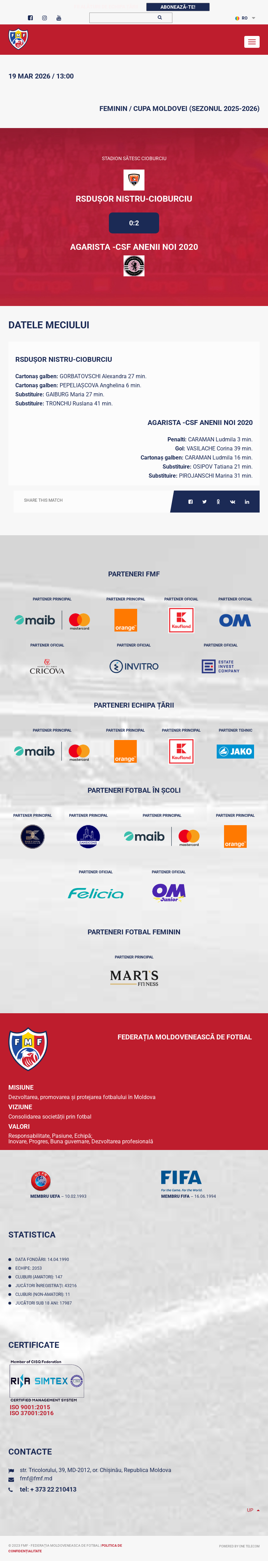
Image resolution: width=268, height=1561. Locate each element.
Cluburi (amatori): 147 (40, 1277)
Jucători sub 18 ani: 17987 (44, 1303)
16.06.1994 (205, 1196)
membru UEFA (45, 1196)
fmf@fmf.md (36, 1478)
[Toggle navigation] (252, 42)
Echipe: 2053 (29, 1268)
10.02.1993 (76, 1196)
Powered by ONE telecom (239, 1546)
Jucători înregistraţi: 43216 (47, 1285)
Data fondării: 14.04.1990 (43, 1259)
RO (241, 18)
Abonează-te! (178, 7)
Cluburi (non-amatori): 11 (43, 1294)
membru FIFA (175, 1196)
